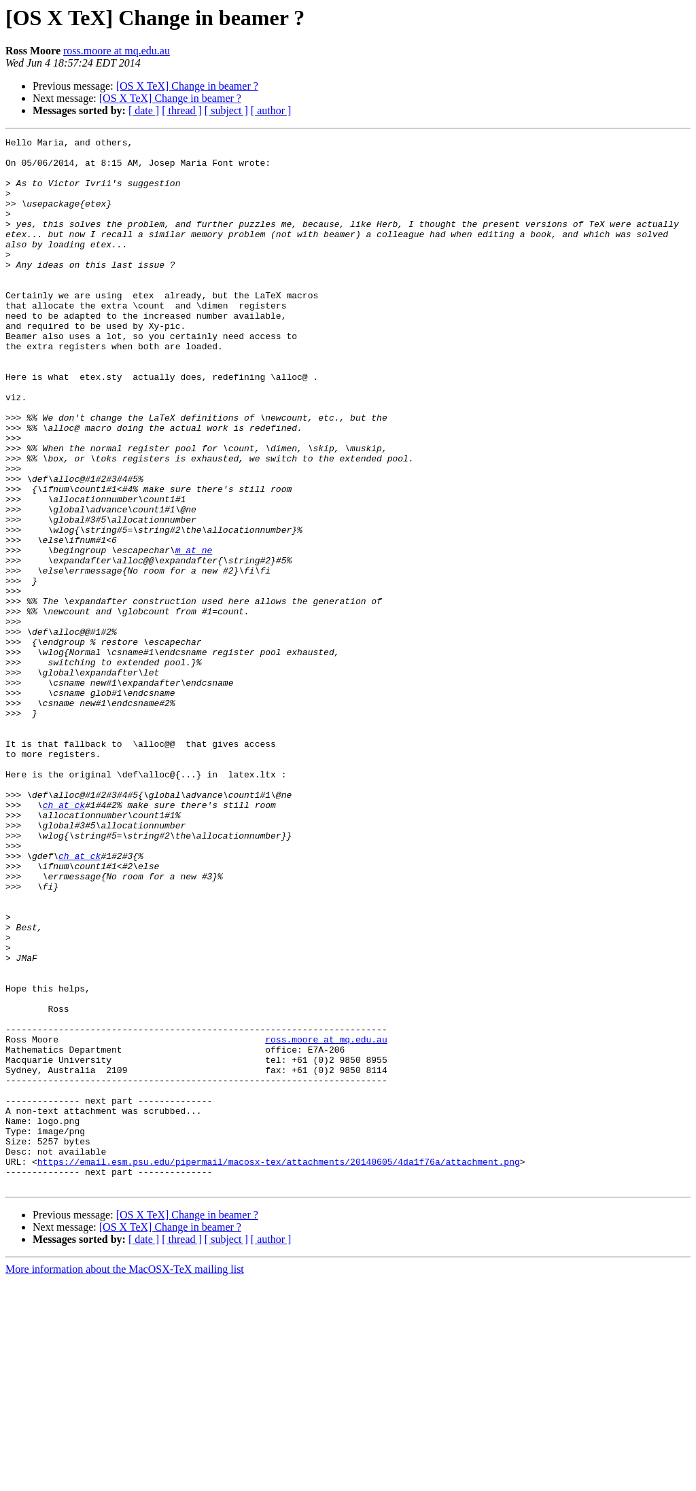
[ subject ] (226, 110)
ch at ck (64, 939)
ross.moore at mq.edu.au (116, 50)
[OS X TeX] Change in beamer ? (187, 86)
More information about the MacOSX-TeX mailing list (124, 1479)
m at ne (194, 633)
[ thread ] (182, 110)
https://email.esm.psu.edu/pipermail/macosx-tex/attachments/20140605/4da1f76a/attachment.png (278, 1367)
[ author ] (271, 110)
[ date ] (143, 110)
